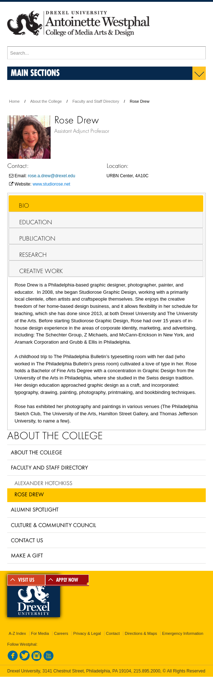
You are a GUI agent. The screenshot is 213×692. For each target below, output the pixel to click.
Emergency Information (182, 633)
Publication (37, 238)
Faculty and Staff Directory (95, 101)
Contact (113, 633)
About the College (46, 101)
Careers (61, 633)
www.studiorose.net (51, 184)
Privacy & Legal (87, 633)
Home (14, 101)
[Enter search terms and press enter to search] (106, 52)
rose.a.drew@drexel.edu (51, 175)
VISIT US (26, 580)
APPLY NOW (67, 580)
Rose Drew (29, 494)
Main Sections (35, 72)
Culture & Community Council (53, 524)
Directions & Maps (141, 633)
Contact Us (27, 540)
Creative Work (41, 271)
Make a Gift (27, 555)
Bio (24, 205)
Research (33, 255)
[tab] (106, 203)
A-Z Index (17, 633)
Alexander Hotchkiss (43, 483)
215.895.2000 (146, 671)
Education (35, 222)
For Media (40, 633)
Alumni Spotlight (35, 509)
